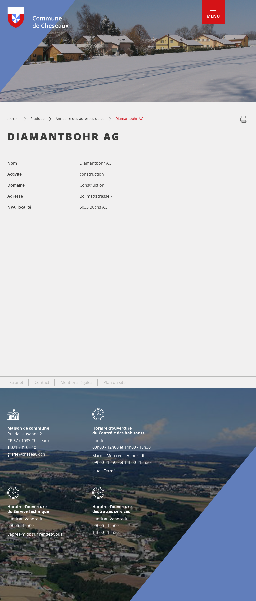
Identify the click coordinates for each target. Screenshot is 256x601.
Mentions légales (76, 382)
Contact (42, 382)
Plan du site (115, 382)
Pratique (37, 118)
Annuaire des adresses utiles (80, 118)
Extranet (16, 382)
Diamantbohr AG (130, 118)
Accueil (14, 118)
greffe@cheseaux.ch (26, 454)
